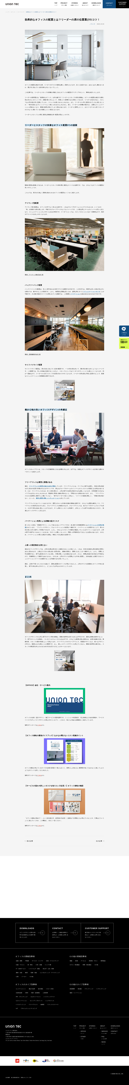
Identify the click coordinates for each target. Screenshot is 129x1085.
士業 (17, 976)
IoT (17, 1008)
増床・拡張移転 (35, 992)
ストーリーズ (20, 12)
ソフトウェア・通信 (34, 968)
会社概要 (8, 1077)
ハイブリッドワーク (49, 996)
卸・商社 (30, 964)
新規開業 (72, 988)
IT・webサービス (21, 968)
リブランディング (101, 988)
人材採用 (45, 992)
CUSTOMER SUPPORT (122, 4)
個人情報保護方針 (15, 1077)
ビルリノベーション (21, 1000)
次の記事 (100, 841)
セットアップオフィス (36, 1000)
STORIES (75, 4)
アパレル (83, 960)
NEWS (104, 1043)
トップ (7, 12)
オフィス (13, 12)
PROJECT (64, 4)
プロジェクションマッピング (29, 1008)
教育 (26, 972)
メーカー (24, 976)
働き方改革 (32, 988)
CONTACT (109, 4)
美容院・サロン (93, 960)
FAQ (104, 1037)
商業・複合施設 (87, 964)
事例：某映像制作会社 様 (33, 354)
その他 (31, 976)
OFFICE (83, 1032)
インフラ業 (48, 964)
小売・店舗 (39, 964)
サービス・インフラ (37, 960)
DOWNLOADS (96, 4)
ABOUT (85, 4)
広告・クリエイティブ (52, 960)
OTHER (83, 1037)
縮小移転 (40, 988)
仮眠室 (42, 1004)
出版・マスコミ (20, 964)
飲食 (76, 960)
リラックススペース (52, 1004)
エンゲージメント (21, 988)
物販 (71, 960)
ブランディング (89, 988)
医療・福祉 (34, 972)
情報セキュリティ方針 (26, 1077)
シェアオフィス (50, 1000)
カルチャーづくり (35, 996)
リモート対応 (50, 988)
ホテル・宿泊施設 (75, 964)
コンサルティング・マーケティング (50, 972)
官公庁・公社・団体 (48, 968)
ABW (26, 992)
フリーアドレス (33, 1004)
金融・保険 (19, 960)
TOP (55, 4)
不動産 (27, 960)
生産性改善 (19, 992)
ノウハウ (92, 24)
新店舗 (80, 988)
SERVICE (104, 1032)
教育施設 (103, 960)
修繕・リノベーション (76, 992)
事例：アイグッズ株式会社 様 (34, 274)
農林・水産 (19, 972)
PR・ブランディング (22, 996)
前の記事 (29, 841)
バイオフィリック (21, 1004)
